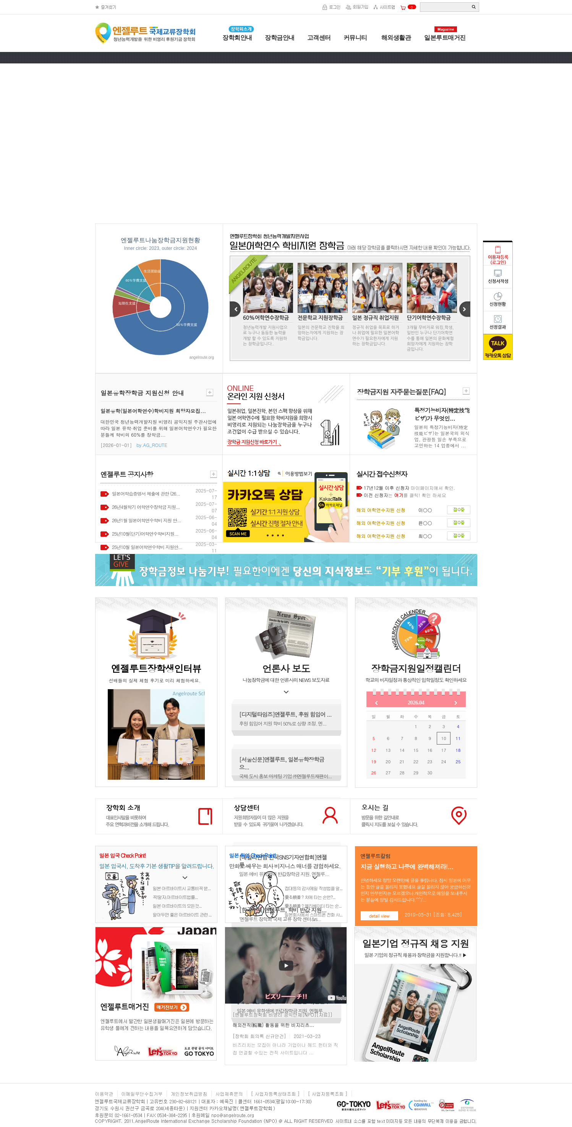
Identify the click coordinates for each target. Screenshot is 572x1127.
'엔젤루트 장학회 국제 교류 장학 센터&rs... (280, 919)
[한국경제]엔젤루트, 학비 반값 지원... (282, 910)
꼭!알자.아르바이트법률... (175, 897)
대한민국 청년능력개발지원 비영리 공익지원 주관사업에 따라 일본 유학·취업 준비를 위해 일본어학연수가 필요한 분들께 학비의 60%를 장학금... (158, 428)
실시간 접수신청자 (381, 474)
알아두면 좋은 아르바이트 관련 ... (182, 914)
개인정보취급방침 (189, 1093)
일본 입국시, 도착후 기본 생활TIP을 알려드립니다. (156, 866)
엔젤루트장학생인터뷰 (156, 668)
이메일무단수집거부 (142, 1093)
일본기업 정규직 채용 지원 (415, 943)
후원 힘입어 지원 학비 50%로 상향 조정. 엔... (282, 723)
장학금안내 (280, 37)
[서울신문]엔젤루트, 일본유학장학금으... (281, 763)
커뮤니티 (355, 37)
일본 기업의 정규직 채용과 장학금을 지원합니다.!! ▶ (415, 955)
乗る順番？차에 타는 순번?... (310, 897)
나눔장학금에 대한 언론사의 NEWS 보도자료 (286, 679)
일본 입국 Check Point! (122, 855)
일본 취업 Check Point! (252, 855)
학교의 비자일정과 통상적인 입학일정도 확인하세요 (415, 679)
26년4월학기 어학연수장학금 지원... (146, 507)
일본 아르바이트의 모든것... (177, 905)
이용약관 (104, 1093)
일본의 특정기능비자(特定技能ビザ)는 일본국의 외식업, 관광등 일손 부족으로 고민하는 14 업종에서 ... (442, 436)
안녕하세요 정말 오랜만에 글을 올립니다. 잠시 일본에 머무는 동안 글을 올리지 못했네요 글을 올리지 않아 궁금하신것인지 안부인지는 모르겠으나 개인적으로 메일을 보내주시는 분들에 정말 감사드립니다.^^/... (416, 890)
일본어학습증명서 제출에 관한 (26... (146, 493)
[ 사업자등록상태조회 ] (275, 1093)
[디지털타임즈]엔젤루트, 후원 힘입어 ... (285, 714)
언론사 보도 (285, 668)
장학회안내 (237, 37)
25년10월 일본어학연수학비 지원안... (147, 547)
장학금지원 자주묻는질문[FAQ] (401, 392)
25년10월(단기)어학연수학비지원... (145, 533)
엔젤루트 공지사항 (126, 474)
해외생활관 (395, 37)
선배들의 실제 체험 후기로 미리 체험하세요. (155, 680)
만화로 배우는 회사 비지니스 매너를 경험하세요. (285, 866)
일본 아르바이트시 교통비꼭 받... (182, 888)
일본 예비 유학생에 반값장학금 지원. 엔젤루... (284, 874)
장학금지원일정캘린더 (416, 668)
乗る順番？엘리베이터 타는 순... (313, 905)
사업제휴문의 (229, 1093)
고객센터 (319, 37)
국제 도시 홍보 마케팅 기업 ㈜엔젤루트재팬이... (285, 776)
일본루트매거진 (445, 37)
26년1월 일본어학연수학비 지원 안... (146, 520)
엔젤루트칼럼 (376, 856)
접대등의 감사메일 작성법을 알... (314, 888)
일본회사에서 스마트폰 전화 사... (314, 914)
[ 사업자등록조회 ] (328, 1093)
